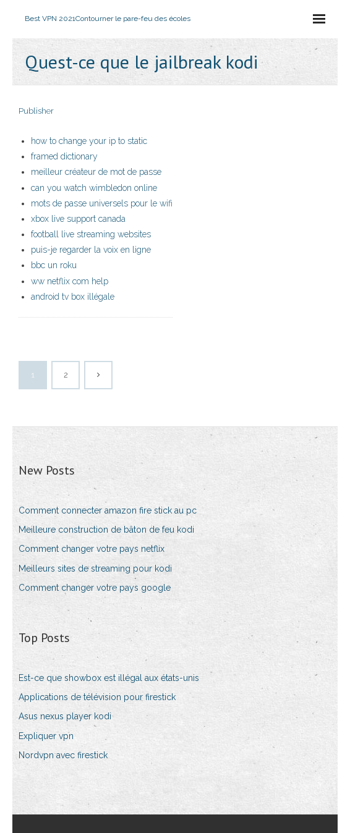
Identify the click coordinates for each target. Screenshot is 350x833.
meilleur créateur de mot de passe (96, 172)
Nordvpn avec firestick (63, 755)
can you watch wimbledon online (94, 188)
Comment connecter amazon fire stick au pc (108, 510)
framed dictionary (64, 156)
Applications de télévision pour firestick (97, 697)
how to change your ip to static (89, 141)
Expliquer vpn (46, 736)
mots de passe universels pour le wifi (102, 203)
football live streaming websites (91, 234)
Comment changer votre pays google (95, 588)
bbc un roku (54, 265)
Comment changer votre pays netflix (91, 549)
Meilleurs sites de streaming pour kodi (95, 568)
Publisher (36, 111)
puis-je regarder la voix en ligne (91, 250)
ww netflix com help (69, 281)
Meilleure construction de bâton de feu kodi (106, 530)
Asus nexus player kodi (65, 716)
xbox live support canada (78, 219)
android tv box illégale (72, 297)
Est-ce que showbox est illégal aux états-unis (109, 678)
